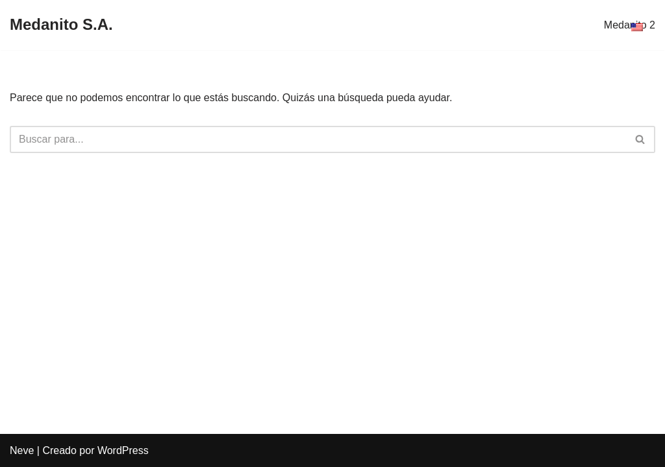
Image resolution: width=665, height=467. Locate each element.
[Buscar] (318, 139)
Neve (22, 450)
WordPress (123, 450)
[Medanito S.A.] (61, 25)
